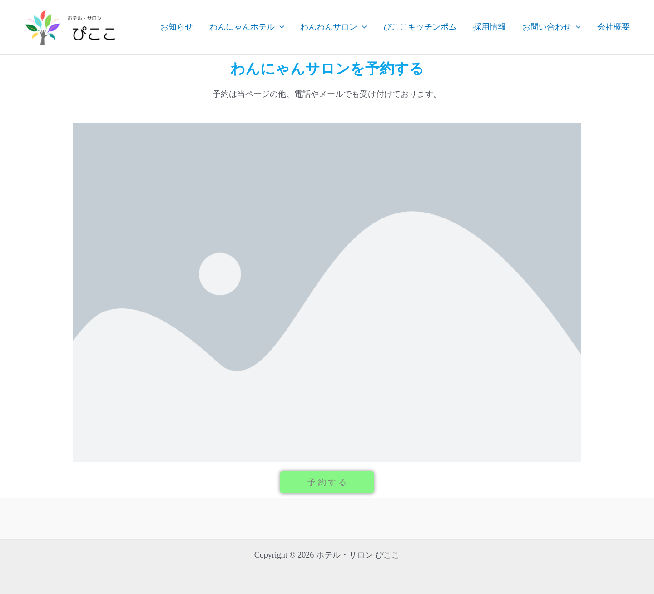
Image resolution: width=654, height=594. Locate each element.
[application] (279, 27)
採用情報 (489, 26)
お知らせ (176, 26)
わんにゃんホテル (246, 27)
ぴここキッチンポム (420, 26)
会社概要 (613, 26)
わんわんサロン (333, 27)
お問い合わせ (551, 27)
